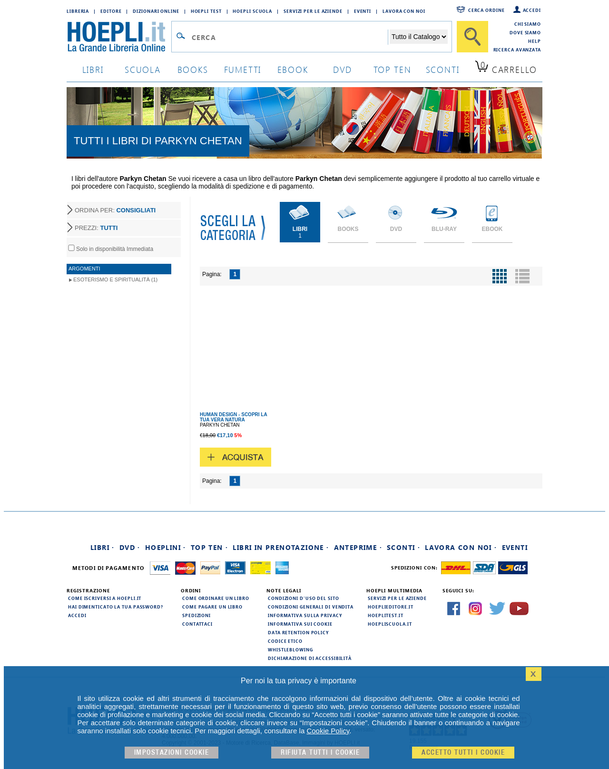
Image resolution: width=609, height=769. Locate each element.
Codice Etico (285, 641)
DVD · (129, 547)
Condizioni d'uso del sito (303, 598)
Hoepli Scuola (252, 11)
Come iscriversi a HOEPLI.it (104, 598)
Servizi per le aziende (313, 11)
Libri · (102, 547)
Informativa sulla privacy (305, 615)
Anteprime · (358, 547)
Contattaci (197, 624)
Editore (110, 11)
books (192, 69)
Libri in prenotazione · (281, 547)
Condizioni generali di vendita (311, 606)
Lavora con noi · (461, 547)
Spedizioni (196, 615)
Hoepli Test (206, 11)
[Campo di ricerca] (289, 37)
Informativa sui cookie (300, 624)
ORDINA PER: (115, 210)
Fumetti (243, 69)
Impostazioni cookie (171, 752)
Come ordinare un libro (215, 598)
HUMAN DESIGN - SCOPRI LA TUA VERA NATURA (233, 417)
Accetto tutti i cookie (463, 752)
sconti (443, 69)
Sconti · (403, 547)
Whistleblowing (290, 649)
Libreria (78, 11)
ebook (292, 69)
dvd (342, 69)
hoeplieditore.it (390, 606)
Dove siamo (525, 32)
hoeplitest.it (385, 615)
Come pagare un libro (212, 606)
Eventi (362, 11)
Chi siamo (527, 24)
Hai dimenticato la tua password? (115, 606)
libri (93, 69)
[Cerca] (472, 36)
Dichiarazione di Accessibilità (310, 658)
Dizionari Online (156, 11)
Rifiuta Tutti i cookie (320, 752)
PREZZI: (96, 227)
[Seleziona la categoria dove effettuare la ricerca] (419, 37)
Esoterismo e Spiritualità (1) (115, 279)
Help (534, 41)
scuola (143, 69)
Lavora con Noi (404, 11)
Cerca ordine (486, 10)
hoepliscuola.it (390, 624)
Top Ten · (209, 547)
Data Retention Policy (298, 632)
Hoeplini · (165, 547)
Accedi (532, 10)
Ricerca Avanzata (517, 49)
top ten (392, 69)
